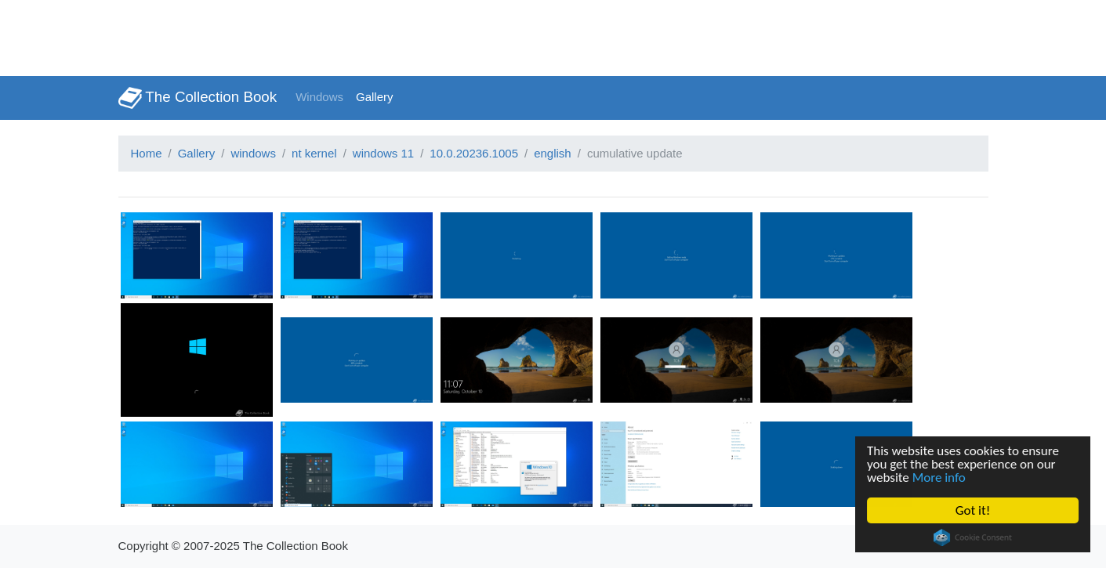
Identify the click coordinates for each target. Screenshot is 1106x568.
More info (939, 477)
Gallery (374, 96)
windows (253, 153)
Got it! (973, 510)
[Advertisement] (285, 35)
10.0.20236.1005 (474, 153)
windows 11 (383, 153)
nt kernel (314, 153)
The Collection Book (197, 98)
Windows (319, 96)
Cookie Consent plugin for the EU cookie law (973, 537)
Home (146, 153)
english (552, 153)
